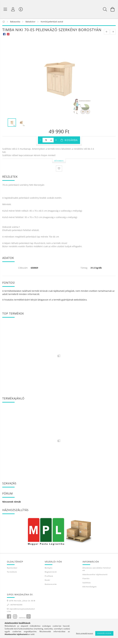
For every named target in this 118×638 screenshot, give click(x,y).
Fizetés (86, 579)
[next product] (113, 32)
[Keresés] (105, 9)
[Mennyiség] (46, 140)
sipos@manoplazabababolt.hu (21, 610)
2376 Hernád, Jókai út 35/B (22, 601)
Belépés (48, 568)
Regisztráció (51, 572)
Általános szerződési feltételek (97, 569)
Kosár (47, 580)
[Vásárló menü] (21, 9)
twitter (22, 618)
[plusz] (56, 140)
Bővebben (59, 161)
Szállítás (87, 583)
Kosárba (71, 140)
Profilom (49, 576)
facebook (9, 617)
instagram (15, 617)
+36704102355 (16, 605)
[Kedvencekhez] (59, 169)
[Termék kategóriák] (5, 9)
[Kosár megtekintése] (113, 9)
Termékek (12, 572)
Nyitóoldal (12, 568)
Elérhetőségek (90, 587)
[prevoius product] (106, 32)
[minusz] (40, 140)
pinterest (28, 617)
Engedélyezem (104, 633)
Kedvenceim (51, 584)
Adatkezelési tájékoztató (95, 575)
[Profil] (13, 9)
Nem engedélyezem (84, 633)
